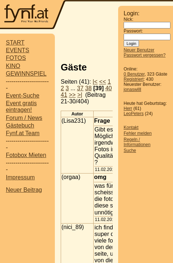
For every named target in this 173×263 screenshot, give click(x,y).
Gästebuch (20, 125)
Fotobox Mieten (26, 155)
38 (88, 88)
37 (80, 88)
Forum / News (24, 118)
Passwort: (133, 31)
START (15, 42)
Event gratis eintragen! (21, 106)
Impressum (20, 177)
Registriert (134, 79)
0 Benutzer (134, 74)
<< (102, 82)
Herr (128, 108)
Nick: (128, 19)
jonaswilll (132, 89)
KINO (13, 66)
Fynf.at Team (23, 133)
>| (79, 95)
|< (95, 82)
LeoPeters (134, 113)
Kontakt (131, 127)
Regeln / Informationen (137, 142)
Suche (130, 150)
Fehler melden (138, 133)
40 (108, 88)
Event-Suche (23, 95)
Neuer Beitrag (24, 190)
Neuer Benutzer (139, 50)
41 (64, 95)
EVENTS (17, 50)
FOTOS (16, 58)
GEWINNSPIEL (26, 73)
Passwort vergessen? (145, 55)
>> (72, 95)
